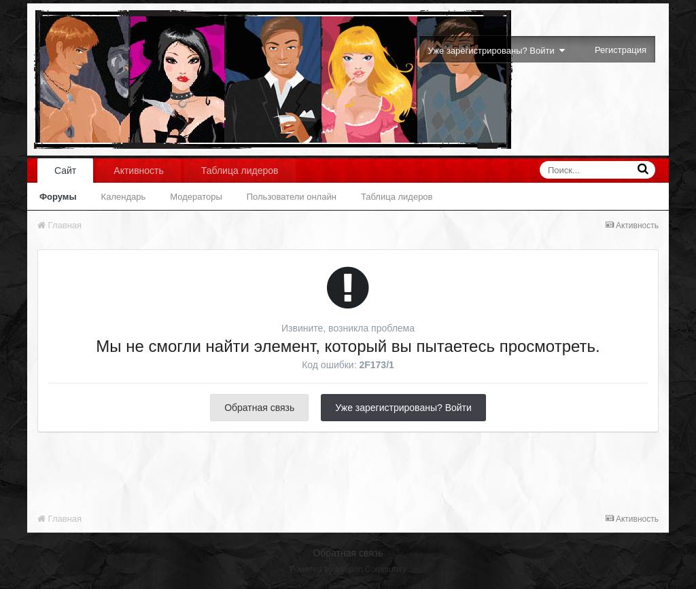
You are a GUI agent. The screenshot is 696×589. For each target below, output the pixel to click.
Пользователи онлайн (291, 197)
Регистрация (620, 50)
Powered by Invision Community (348, 569)
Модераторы (196, 197)
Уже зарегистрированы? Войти (496, 51)
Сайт (65, 170)
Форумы (58, 197)
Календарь (123, 197)
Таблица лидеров (397, 197)
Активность (139, 170)
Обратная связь (259, 407)
